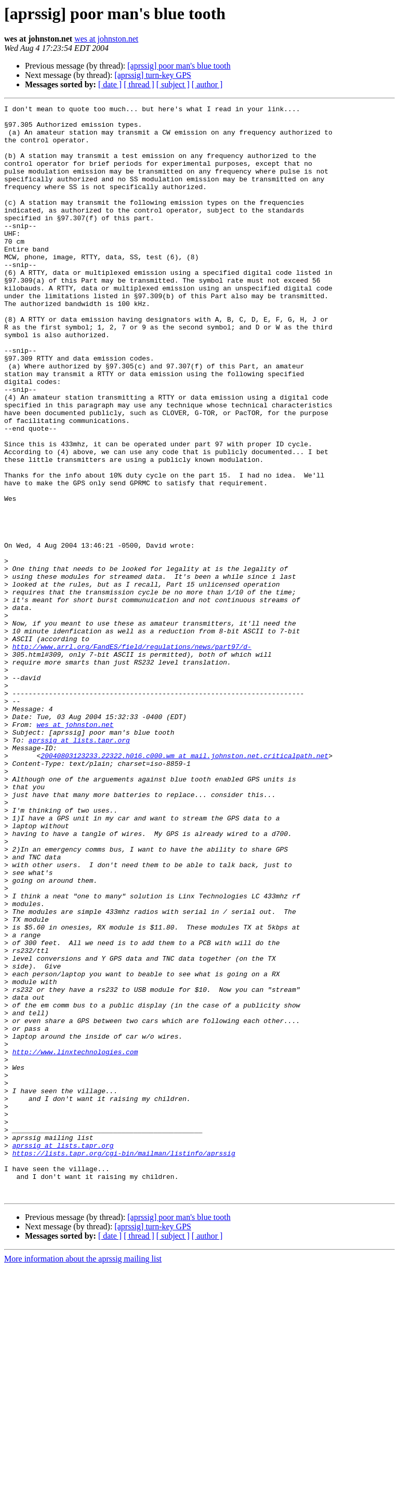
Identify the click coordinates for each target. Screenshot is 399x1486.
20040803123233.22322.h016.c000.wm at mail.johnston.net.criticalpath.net (184, 886)
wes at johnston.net (106, 38)
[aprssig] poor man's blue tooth (178, 65)
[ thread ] (139, 84)
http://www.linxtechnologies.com (75, 1241)
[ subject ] (173, 84)
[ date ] (110, 84)
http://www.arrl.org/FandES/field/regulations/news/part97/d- (131, 755)
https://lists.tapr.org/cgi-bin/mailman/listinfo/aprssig (123, 1363)
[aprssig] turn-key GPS (152, 75)
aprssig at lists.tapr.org (79, 867)
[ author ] (207, 84)
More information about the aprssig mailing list (83, 1476)
